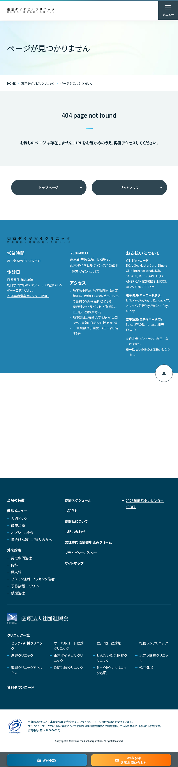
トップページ (48, 187)
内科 (14, 564)
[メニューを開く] (168, 10)
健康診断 (18, 525)
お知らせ (71, 510)
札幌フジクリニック (153, 643)
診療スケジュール (78, 500)
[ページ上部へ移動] (164, 373)
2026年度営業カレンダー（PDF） (28, 296)
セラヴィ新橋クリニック (26, 645)
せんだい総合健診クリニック (112, 658)
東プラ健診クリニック (153, 658)
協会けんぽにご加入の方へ (31, 539)
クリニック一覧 (18, 635)
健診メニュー (17, 510)
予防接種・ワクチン (25, 585)
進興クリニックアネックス (26, 670)
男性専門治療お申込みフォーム (88, 542)
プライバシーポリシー (81, 552)
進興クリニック (22, 655)
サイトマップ (129, 187)
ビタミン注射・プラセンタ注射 (33, 578)
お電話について (76, 521)
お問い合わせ (75, 531)
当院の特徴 (16, 500)
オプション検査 (22, 532)
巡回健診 (146, 667)
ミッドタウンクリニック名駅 (111, 670)
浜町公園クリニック (68, 667)
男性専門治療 (21, 557)
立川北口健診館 (109, 643)
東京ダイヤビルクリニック (68, 658)
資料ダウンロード (20, 687)
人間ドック (19, 518)
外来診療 (14, 550)
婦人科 (16, 571)
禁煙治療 (18, 592)
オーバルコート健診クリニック (68, 645)
